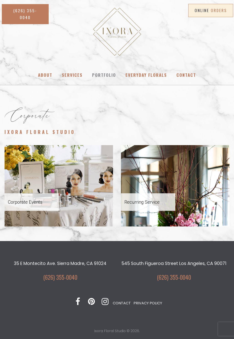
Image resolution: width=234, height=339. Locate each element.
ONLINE (211, 10)
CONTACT (122, 303)
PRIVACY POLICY (147, 303)
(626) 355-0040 (60, 277)
